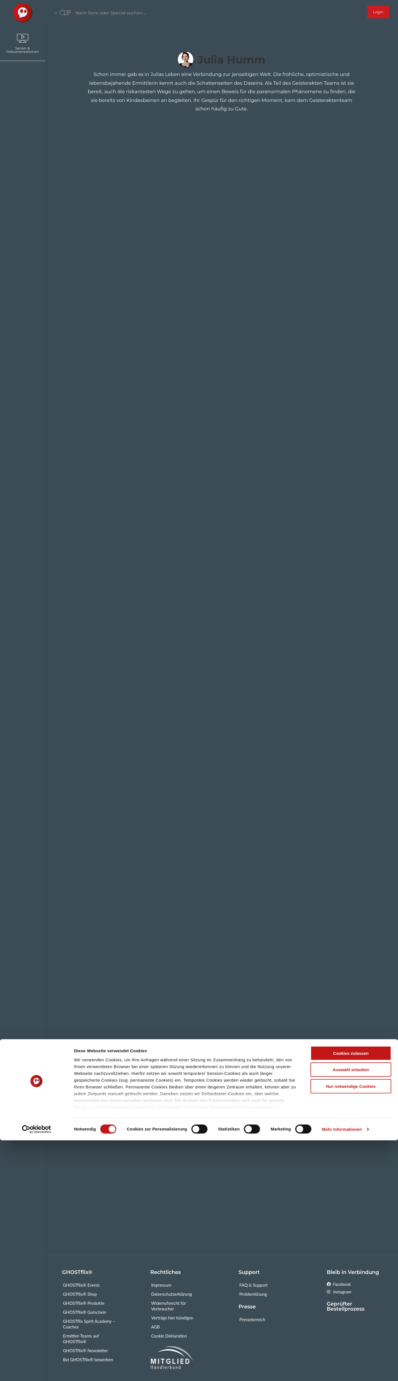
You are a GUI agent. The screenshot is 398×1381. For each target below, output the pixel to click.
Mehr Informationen (342, 1369)
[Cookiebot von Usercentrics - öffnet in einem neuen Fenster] (36, 1370)
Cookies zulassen (351, 1293)
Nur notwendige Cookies (351, 1327)
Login (378, 12)
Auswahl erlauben (351, 1310)
